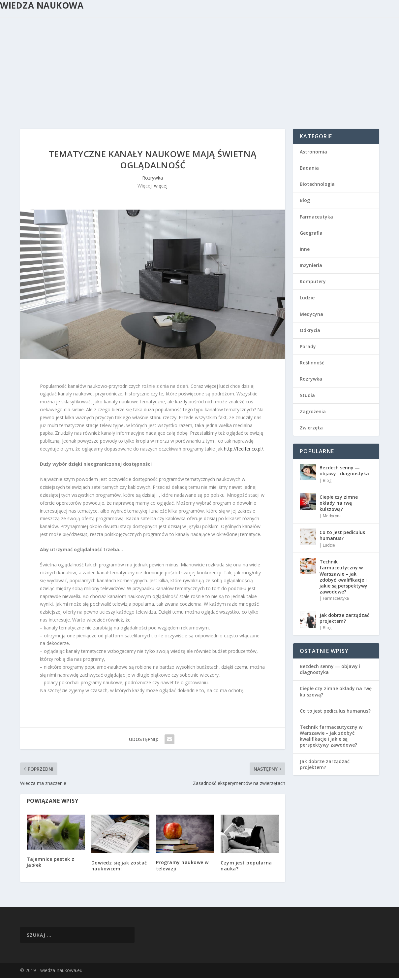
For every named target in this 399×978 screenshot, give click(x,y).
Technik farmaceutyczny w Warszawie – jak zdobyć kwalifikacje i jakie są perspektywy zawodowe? (343, 576)
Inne (305, 249)
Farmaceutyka (316, 217)
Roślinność (312, 362)
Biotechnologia (317, 184)
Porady (308, 346)
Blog (305, 200)
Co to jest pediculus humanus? (342, 535)
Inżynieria (311, 265)
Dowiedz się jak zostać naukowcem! (119, 866)
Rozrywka (152, 178)
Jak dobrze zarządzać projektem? (344, 618)
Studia (307, 395)
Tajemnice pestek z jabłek (51, 862)
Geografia (311, 233)
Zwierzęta (311, 427)
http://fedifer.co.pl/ (243, 449)
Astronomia (313, 152)
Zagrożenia (313, 411)
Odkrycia (310, 330)
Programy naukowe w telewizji (182, 865)
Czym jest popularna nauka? (246, 866)
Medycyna (311, 314)
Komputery (313, 281)
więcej (161, 186)
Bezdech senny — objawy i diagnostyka (344, 470)
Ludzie (307, 297)
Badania (309, 168)
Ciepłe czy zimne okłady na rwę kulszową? (339, 503)
